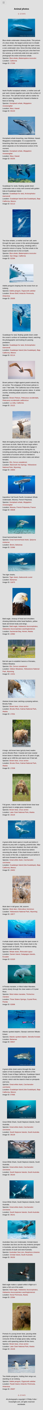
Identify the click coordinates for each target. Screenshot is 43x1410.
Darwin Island (15, 954)
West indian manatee (17, 994)
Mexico (13, 201)
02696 (12, 1004)
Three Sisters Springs (18, 999)
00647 (12, 1042)
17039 (12, 768)
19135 (12, 1349)
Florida (5, 1002)
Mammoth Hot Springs (18, 465)
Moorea (13, 507)
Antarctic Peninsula (26, 293)
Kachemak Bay (15, 631)
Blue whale (13, 58)
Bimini (12, 545)
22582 (12, 634)
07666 (12, 1095)
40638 (12, 510)
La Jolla (13, 403)
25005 (12, 298)
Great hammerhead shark (19, 540)
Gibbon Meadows (16, 669)
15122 (12, 405)
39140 (12, 1175)
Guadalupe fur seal (16, 194)
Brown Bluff (14, 293)
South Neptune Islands (18, 1132)
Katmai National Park (28, 709)
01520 (12, 959)
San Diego (14, 256)
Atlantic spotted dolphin (18, 1037)
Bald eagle (13, 626)
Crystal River (31, 999)
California (13, 61)
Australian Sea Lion (16, 1252)
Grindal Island (15, 1255)
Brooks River (14, 709)
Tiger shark (13, 577)
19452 (12, 870)
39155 (12, 1257)
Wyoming (17, 467)
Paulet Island (15, 1384)
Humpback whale (15, 103)
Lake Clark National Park (19, 812)
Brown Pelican (14, 398)
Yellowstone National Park (19, 912)
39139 (12, 1135)
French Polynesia (23, 507)
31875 (12, 582)
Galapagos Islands (28, 954)
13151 (12, 674)
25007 (12, 1389)
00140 (12, 111)
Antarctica (6, 296)
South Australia (33, 1132)
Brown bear (13, 706)
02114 (12, 355)
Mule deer (13, 909)
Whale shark (14, 952)
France (33, 507)
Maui (11, 108)
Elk (10, 462)
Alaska (30, 631)
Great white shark (16, 860)
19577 (12, 914)
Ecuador (6, 957)
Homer (24, 631)
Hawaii (17, 108)
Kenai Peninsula (16, 1295)
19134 (12, 815)
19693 (12, 470)
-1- (19, 14)
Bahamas (18, 545)
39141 (12, 1215)
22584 (12, 1297)
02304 (12, 258)
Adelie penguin (15, 291)
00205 (12, 159)
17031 (12, 714)
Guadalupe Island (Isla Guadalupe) (23, 199)
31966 (12, 547)
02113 (12, 204)
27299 (12, 63)
